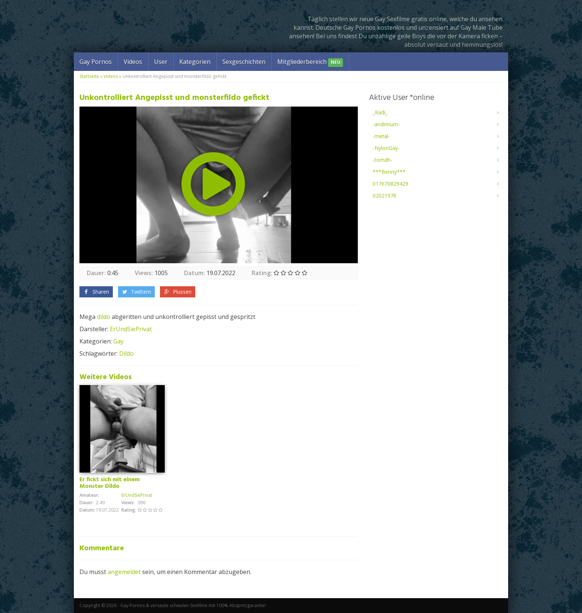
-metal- (381, 136)
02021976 (384, 195)
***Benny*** (389, 171)
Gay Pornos (95, 62)
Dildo (126, 353)
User (160, 62)
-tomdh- (382, 159)
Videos (133, 62)
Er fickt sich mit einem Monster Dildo (109, 483)
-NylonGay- (386, 147)
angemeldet (124, 572)
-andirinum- (386, 124)
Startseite (89, 76)
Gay (118, 341)
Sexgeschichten (243, 62)
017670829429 (390, 183)
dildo (103, 317)
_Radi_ (380, 112)
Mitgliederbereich (310, 62)
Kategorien (194, 62)
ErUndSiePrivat (131, 329)
